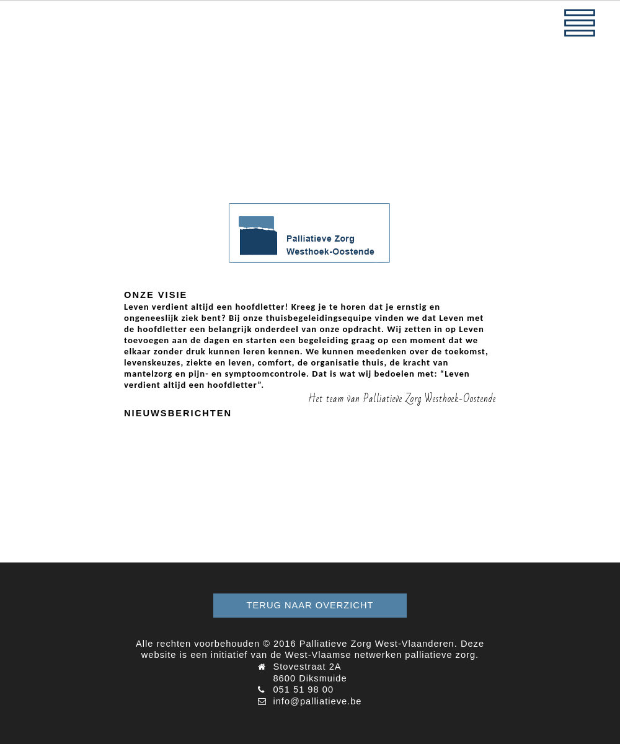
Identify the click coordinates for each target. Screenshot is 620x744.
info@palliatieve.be (317, 701)
